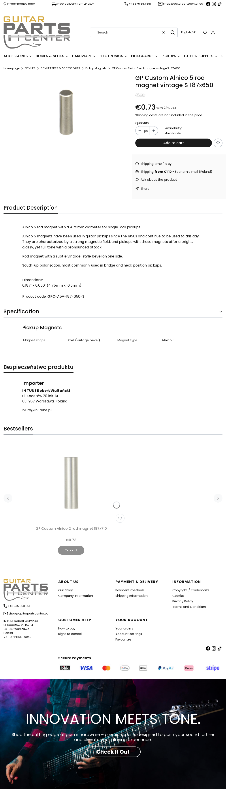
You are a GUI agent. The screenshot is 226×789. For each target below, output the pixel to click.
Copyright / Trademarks (190, 590)
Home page (11, 68)
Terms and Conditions (189, 607)
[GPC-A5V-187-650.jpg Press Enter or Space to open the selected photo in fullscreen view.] (66, 112)
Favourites (123, 639)
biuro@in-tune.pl (36, 410)
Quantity (142, 123)
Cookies (178, 596)
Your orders (124, 628)
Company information (75, 596)
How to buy (66, 628)
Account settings (128, 634)
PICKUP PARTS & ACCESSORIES (60, 68)
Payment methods (130, 590)
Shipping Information (131, 596)
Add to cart (173, 142)
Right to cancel (70, 634)
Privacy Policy (182, 601)
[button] (173, 32)
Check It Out (113, 751)
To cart (71, 550)
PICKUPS (30, 68)
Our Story (65, 590)
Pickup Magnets (96, 68)
